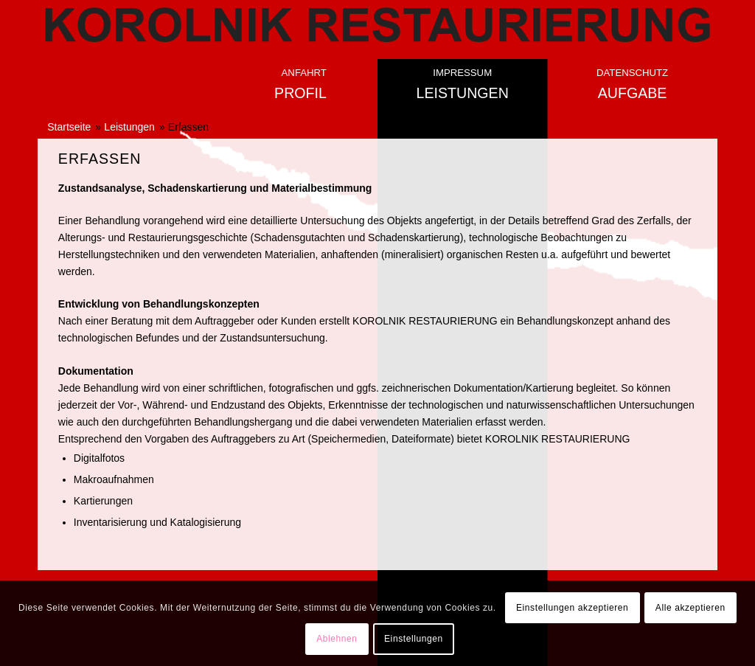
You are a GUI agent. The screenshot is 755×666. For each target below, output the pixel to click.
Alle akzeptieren (690, 608)
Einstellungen (413, 639)
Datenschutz (632, 72)
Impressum (462, 72)
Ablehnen (337, 639)
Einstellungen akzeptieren (572, 608)
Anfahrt (304, 72)
